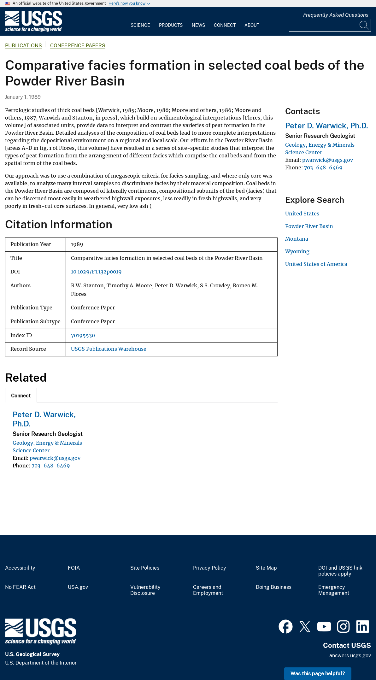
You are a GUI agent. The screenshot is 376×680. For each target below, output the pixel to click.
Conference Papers (77, 46)
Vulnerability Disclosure (145, 590)
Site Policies (144, 568)
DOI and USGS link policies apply (340, 571)
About (251, 25)
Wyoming (297, 251)
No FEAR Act (20, 587)
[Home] (33, 30)
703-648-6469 (51, 465)
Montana (296, 239)
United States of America (316, 264)
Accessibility (20, 568)
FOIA (74, 568)
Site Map (266, 568)
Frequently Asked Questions (335, 15)
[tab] (21, 395)
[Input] (330, 25)
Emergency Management (333, 590)
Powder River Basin (309, 226)
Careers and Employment (208, 590)
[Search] (364, 25)
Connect (225, 25)
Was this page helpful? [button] (318, 674)
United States (302, 213)
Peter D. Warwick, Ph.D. (326, 125)
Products (171, 25)
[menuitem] (140, 21)
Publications (23, 46)
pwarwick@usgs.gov (55, 458)
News (198, 25)
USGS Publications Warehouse (108, 349)
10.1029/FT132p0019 (96, 272)
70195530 (83, 335)
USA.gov (78, 587)
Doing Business (273, 587)
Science (140, 25)
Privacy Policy (209, 568)
